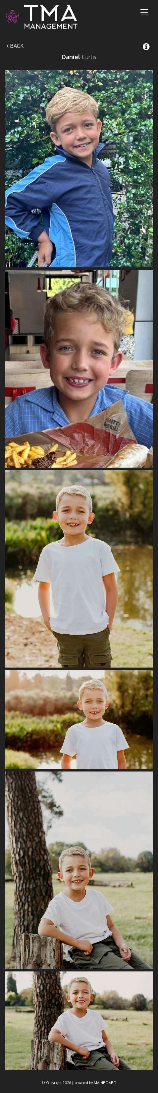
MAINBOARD (105, 1082)
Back (15, 46)
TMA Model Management (49, 17)
